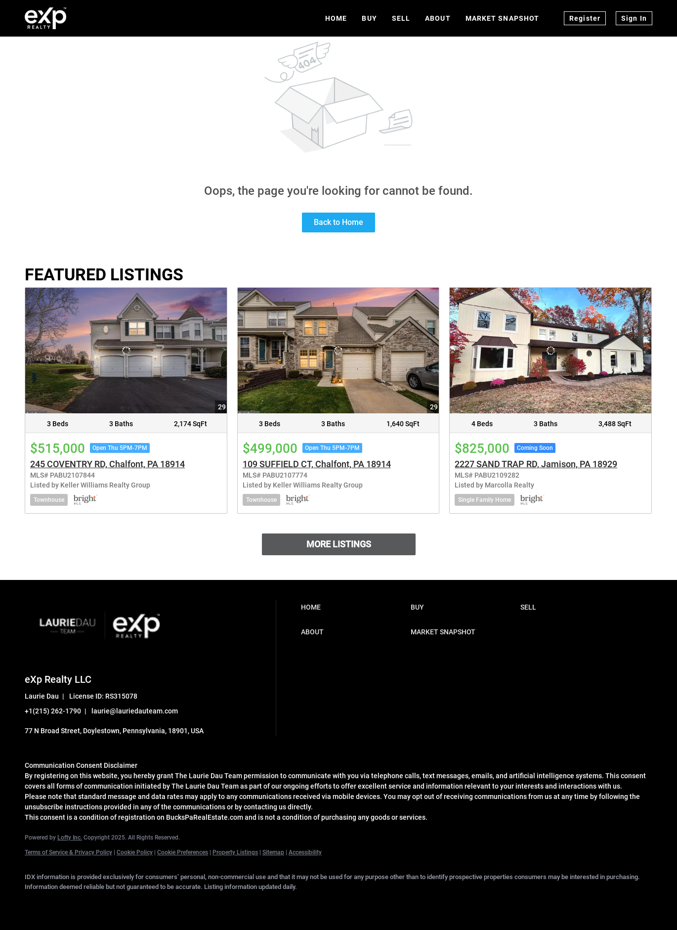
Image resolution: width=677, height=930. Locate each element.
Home (336, 18)
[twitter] (94, 903)
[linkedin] (65, 903)
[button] (353, 607)
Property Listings (235, 852)
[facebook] (36, 903)
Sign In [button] (634, 18)
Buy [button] (369, 18)
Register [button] (584, 18)
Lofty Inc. (69, 837)
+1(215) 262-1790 (53, 711)
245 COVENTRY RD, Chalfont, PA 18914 (107, 464)
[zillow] (122, 903)
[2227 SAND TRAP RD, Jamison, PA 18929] (550, 351)
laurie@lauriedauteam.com (134, 711)
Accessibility (305, 852)
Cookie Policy (135, 852)
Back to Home (338, 222)
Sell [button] (401, 18)
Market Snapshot (502, 18)
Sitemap (273, 852)
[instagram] (151, 903)
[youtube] (180, 903)
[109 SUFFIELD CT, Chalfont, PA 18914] (338, 351)
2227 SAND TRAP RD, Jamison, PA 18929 (536, 464)
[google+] (208, 903)
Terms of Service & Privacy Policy (68, 852)
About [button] (438, 18)
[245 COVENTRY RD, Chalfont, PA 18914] (126, 351)
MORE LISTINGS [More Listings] (338, 544)
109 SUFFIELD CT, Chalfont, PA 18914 (317, 464)
